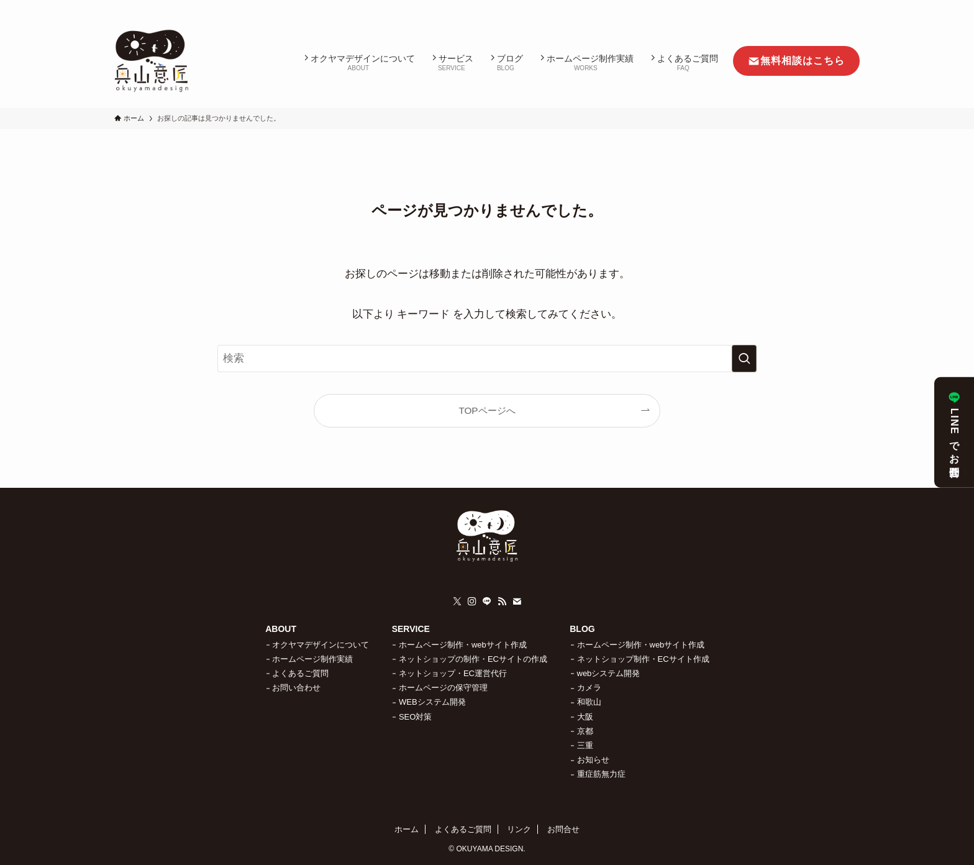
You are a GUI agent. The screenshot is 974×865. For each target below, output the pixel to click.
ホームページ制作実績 (312, 659)
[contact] (835, 7)
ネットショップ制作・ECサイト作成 (643, 659)
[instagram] (787, 7)
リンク (519, 829)
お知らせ (593, 759)
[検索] (852, 7)
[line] (803, 7)
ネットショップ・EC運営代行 (453, 673)
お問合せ (563, 829)
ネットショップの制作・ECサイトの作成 (473, 659)
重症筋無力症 (601, 774)
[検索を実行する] (744, 358)
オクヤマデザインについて (320, 644)
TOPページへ (486, 410)
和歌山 (589, 702)
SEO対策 (415, 716)
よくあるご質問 (300, 673)
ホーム (406, 829)
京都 (585, 731)
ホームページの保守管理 (443, 687)
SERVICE (411, 629)
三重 (585, 745)
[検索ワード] (487, 358)
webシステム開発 (608, 673)
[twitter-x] (771, 7)
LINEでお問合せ (954, 432)
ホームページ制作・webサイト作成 (463, 644)
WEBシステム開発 (432, 702)
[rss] (819, 7)
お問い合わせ (296, 687)
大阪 (585, 716)
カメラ (589, 687)
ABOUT (280, 629)
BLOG (582, 629)
